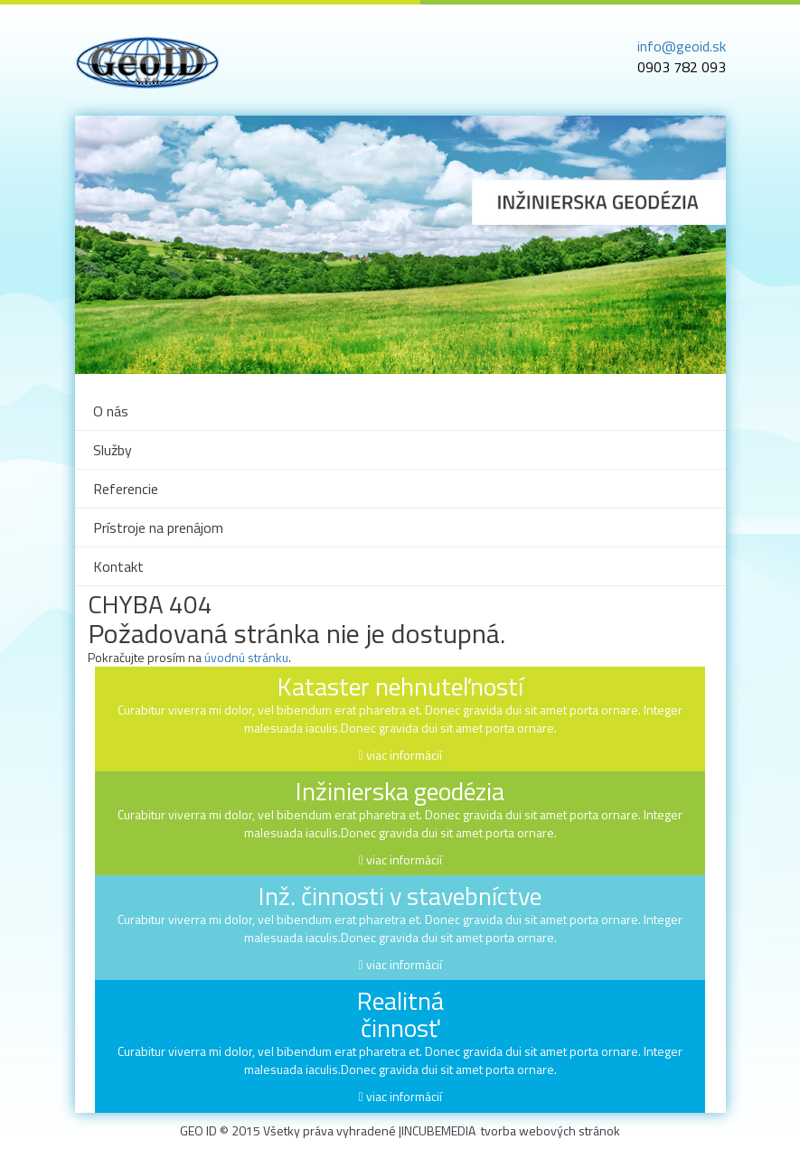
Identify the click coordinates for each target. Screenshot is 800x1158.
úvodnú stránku (246, 657)
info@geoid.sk (681, 46)
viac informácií (404, 754)
